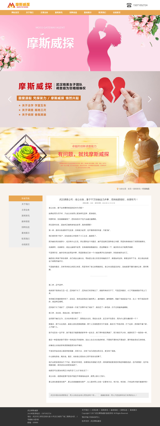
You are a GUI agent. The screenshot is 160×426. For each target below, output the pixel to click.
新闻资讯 (58, 13)
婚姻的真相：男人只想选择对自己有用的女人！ (119, 395)
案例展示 (88, 13)
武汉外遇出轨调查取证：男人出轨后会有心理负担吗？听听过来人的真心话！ (80, 395)
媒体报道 (26, 221)
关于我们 (30, 13)
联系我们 (102, 13)
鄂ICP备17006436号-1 (90, 417)
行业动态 (145, 189)
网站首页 (15, 13)
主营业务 (44, 13)
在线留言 (116, 13)
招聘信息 (73, 13)
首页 (129, 189)
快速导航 (26, 198)
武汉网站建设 (96, 421)
